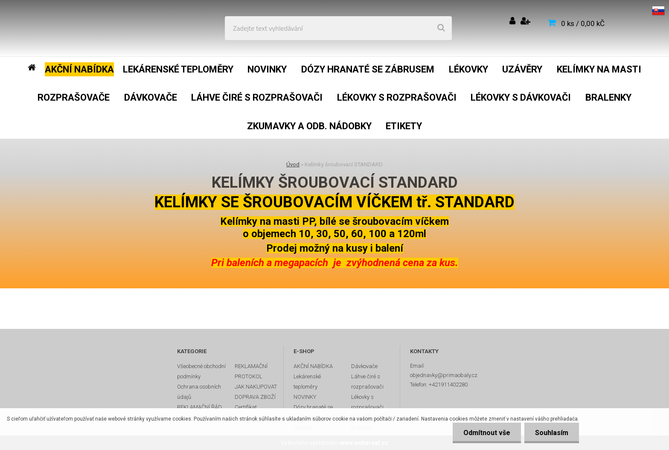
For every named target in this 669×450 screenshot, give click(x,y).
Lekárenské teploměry (307, 381)
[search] (441, 28)
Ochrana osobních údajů (199, 391)
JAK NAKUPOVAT (256, 386)
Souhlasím (551, 433)
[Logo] (69, 28)
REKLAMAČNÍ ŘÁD (199, 407)
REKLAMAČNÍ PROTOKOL (251, 371)
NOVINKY (305, 397)
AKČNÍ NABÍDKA (313, 366)
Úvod (293, 164)
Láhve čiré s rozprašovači (367, 381)
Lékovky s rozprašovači (367, 402)
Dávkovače (364, 366)
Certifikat (246, 407)
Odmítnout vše (486, 433)
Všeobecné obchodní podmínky (201, 371)
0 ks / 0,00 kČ (583, 23)
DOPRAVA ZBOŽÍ (255, 397)
